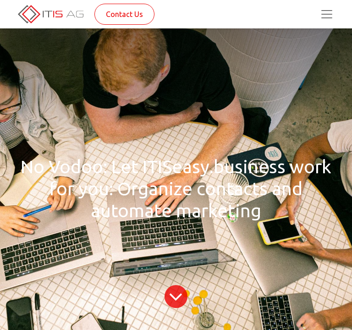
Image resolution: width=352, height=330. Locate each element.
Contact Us (124, 14)
